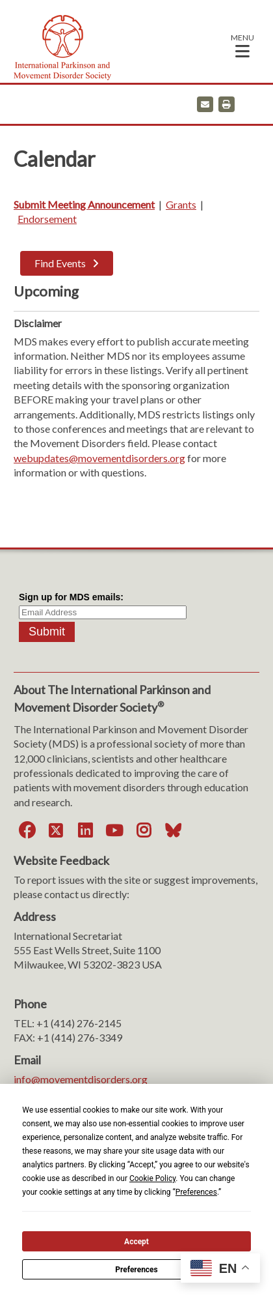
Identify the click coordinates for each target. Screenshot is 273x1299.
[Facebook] (27, 830)
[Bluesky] (173, 830)
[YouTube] (114, 830)
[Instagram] (144, 830)
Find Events (60, 263)
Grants (181, 204)
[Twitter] (56, 830)
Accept (136, 1241)
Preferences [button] (196, 1192)
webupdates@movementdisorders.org (99, 458)
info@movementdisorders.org (81, 1079)
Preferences (136, 1269)
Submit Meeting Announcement (84, 204)
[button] (242, 45)
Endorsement (47, 218)
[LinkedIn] (85, 830)
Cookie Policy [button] (152, 1178)
